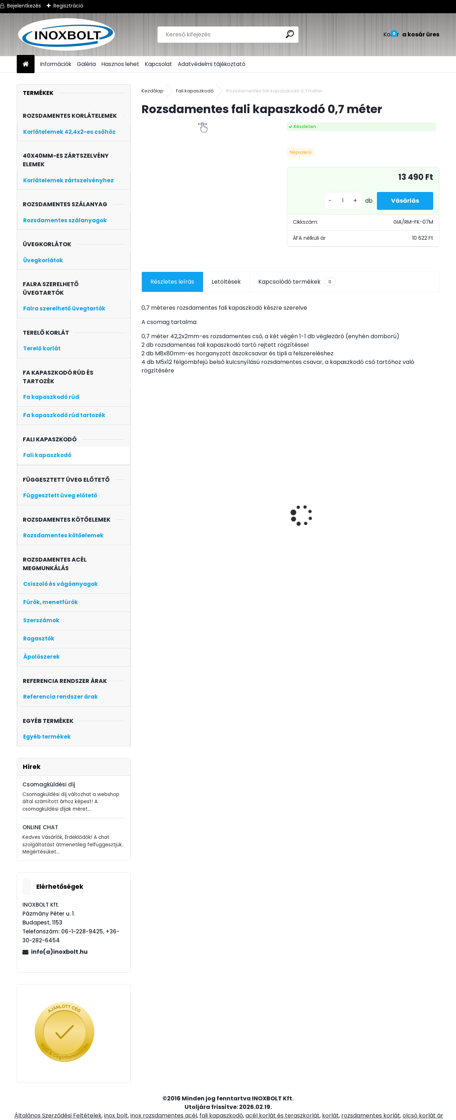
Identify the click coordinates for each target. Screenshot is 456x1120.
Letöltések (226, 282)
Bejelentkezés (24, 5)
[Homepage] (26, 64)
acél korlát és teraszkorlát (282, 1115)
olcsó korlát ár (423, 1115)
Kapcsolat (158, 64)
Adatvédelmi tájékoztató (211, 64)
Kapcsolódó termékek (297, 282)
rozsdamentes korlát (370, 1115)
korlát (330, 1115)
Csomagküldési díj (48, 784)
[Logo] (66, 34)
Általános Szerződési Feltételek (58, 1115)
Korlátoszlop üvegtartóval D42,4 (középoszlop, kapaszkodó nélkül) (248, 530)
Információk (55, 64)
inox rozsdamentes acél (163, 1115)
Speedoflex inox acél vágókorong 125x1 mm (177, 501)
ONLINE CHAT (40, 827)
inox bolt (116, 1115)
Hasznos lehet (120, 64)
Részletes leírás (172, 282)
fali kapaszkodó (221, 1115)
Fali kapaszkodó (195, 90)
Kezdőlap (152, 90)
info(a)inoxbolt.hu (59, 952)
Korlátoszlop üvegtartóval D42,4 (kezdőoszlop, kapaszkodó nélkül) (322, 537)
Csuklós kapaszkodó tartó (398, 501)
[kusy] (343, 200)
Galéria (86, 64)
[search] (290, 34)
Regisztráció (68, 5)
